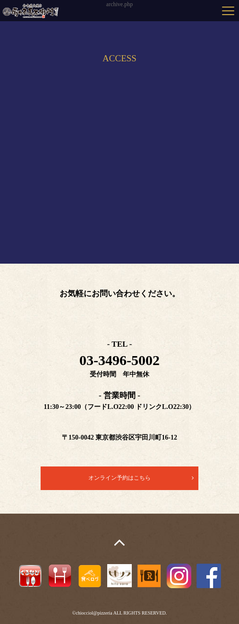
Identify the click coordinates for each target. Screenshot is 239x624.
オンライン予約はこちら (119, 477)
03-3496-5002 (119, 360)
